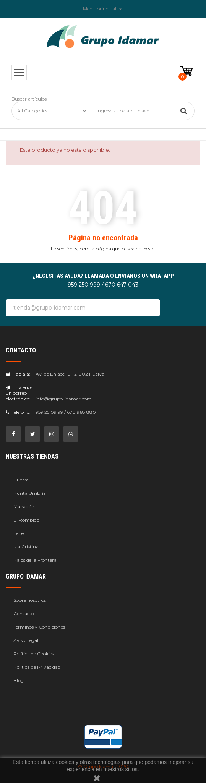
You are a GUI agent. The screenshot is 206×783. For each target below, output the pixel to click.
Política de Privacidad (36, 667)
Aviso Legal (25, 640)
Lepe (18, 533)
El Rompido (26, 520)
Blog (18, 680)
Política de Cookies (33, 654)
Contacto (23, 613)
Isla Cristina (26, 547)
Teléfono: (18, 412)
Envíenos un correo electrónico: (19, 393)
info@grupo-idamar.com (64, 399)
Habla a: (18, 374)
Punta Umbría (29, 493)
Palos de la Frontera (35, 560)
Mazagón (23, 506)
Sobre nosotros (29, 600)
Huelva (21, 480)
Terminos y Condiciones (39, 627)
